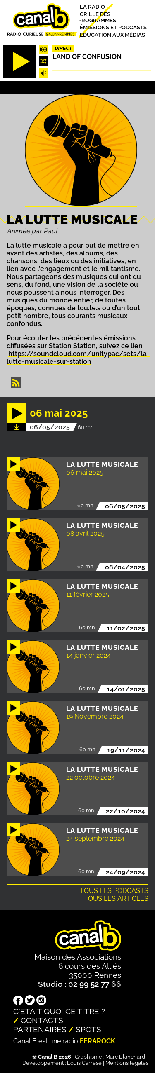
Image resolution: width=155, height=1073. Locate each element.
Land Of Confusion (87, 57)
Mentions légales (126, 1063)
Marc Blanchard (125, 1057)
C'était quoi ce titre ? (59, 1011)
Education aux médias (112, 34)
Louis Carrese (84, 1063)
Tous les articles (116, 898)
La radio (92, 7)
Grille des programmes (97, 17)
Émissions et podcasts (113, 27)
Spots (88, 1029)
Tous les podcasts (114, 891)
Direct (63, 48)
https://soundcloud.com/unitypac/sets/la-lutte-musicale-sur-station (78, 357)
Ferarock (97, 1041)
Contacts (42, 1020)
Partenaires (40, 1029)
